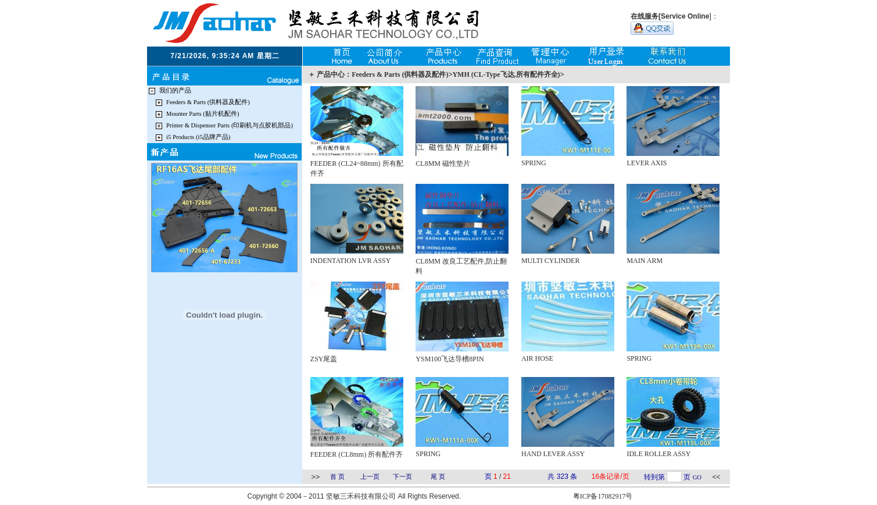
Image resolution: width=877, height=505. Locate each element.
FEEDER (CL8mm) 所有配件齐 (356, 454)
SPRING (533, 163)
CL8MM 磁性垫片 (443, 163)
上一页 (370, 477)
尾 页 (438, 477)
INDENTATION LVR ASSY (350, 261)
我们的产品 (175, 90)
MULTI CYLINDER (550, 261)
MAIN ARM (645, 261)
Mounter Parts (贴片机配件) (202, 114)
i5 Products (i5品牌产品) (198, 137)
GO (697, 477)
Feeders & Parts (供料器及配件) (208, 102)
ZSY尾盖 (324, 359)
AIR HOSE (537, 358)
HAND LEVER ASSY (553, 454)
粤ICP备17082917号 (603, 496)
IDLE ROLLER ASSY (658, 454)
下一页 (402, 477)
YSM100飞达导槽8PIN (450, 359)
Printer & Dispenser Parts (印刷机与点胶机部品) (229, 125)
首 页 (337, 477)
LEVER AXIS (647, 163)
